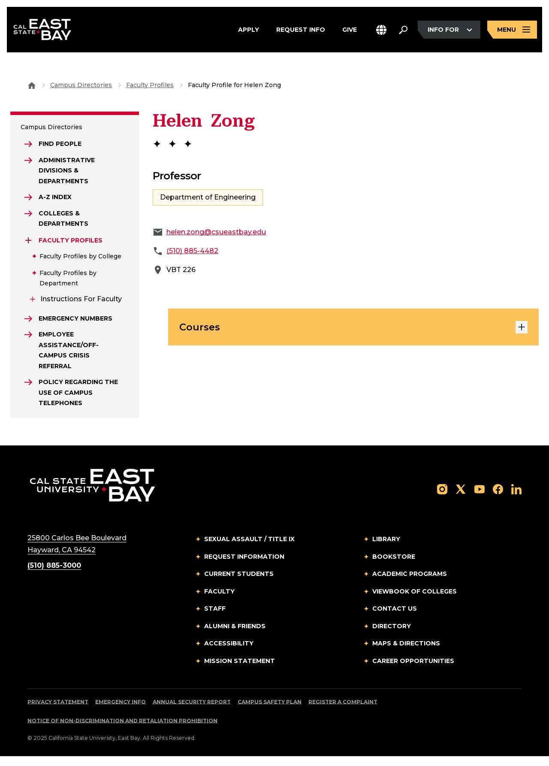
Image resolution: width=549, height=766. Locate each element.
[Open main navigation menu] (512, 31)
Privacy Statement (57, 711)
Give (349, 31)
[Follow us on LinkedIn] (516, 498)
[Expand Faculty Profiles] (29, 245)
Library (386, 549)
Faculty (219, 601)
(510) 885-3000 (54, 575)
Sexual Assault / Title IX (249, 549)
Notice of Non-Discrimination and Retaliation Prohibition (122, 730)
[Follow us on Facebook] (498, 498)
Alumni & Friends (234, 635)
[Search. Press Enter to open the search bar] (403, 30)
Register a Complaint (342, 711)
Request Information (244, 566)
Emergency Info (120, 711)
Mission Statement (239, 670)
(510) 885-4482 (192, 251)
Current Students (239, 583)
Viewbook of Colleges (414, 601)
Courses (353, 329)
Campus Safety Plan (270, 711)
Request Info (300, 31)
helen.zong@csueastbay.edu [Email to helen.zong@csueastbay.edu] (216, 232)
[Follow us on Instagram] (442, 498)
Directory (391, 635)
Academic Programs (409, 583)
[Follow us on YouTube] (479, 498)
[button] (381, 31)
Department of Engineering (208, 197)
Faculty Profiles (150, 85)
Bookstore (393, 566)
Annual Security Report (192, 711)
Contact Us (394, 618)
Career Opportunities (413, 670)
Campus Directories (81, 85)
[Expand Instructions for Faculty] (32, 304)
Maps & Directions (406, 653)
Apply (248, 31)
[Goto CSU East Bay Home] (31, 85)
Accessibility (228, 653)
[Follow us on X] (460, 498)
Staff (215, 618)
